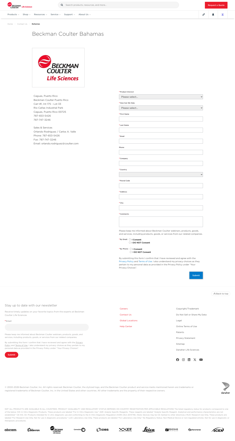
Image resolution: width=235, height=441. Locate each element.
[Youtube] (201, 360)
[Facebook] (177, 360)
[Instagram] (183, 360)
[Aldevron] (33, 430)
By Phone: (123, 249)
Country (123, 169)
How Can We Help (127, 103)
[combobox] (118, 5)
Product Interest (126, 92)
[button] (62, 5)
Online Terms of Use (186, 326)
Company (123, 158)
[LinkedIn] (189, 360)
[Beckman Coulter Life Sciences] (56, 430)
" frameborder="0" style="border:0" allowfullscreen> (160, 63)
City (121, 203)
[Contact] (203, 14)
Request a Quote (216, 5)
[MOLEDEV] (171, 430)
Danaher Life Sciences (187, 350)
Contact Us (22, 24)
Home (10, 24)
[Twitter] (194, 360)
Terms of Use (145, 261)
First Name (124, 114)
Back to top (220, 293)
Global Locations (128, 320)
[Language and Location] (223, 14)
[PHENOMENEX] (194, 430)
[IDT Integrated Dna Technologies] (125, 430)
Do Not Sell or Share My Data (191, 314)
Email (121, 136)
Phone (121, 147)
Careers (124, 308)
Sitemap (180, 344)
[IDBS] (102, 430)
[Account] (213, 14)
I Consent (136, 240)
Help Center (126, 326)
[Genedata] (79, 430)
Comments (124, 214)
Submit (196, 275)
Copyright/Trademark (187, 308)
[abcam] (10, 430)
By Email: (123, 239)
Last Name (124, 125)
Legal (179, 320)
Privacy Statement (185, 338)
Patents (180, 332)
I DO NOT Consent (141, 243)
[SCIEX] (217, 430)
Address (123, 192)
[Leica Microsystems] (148, 430)
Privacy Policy (126, 261)
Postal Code (124, 180)
